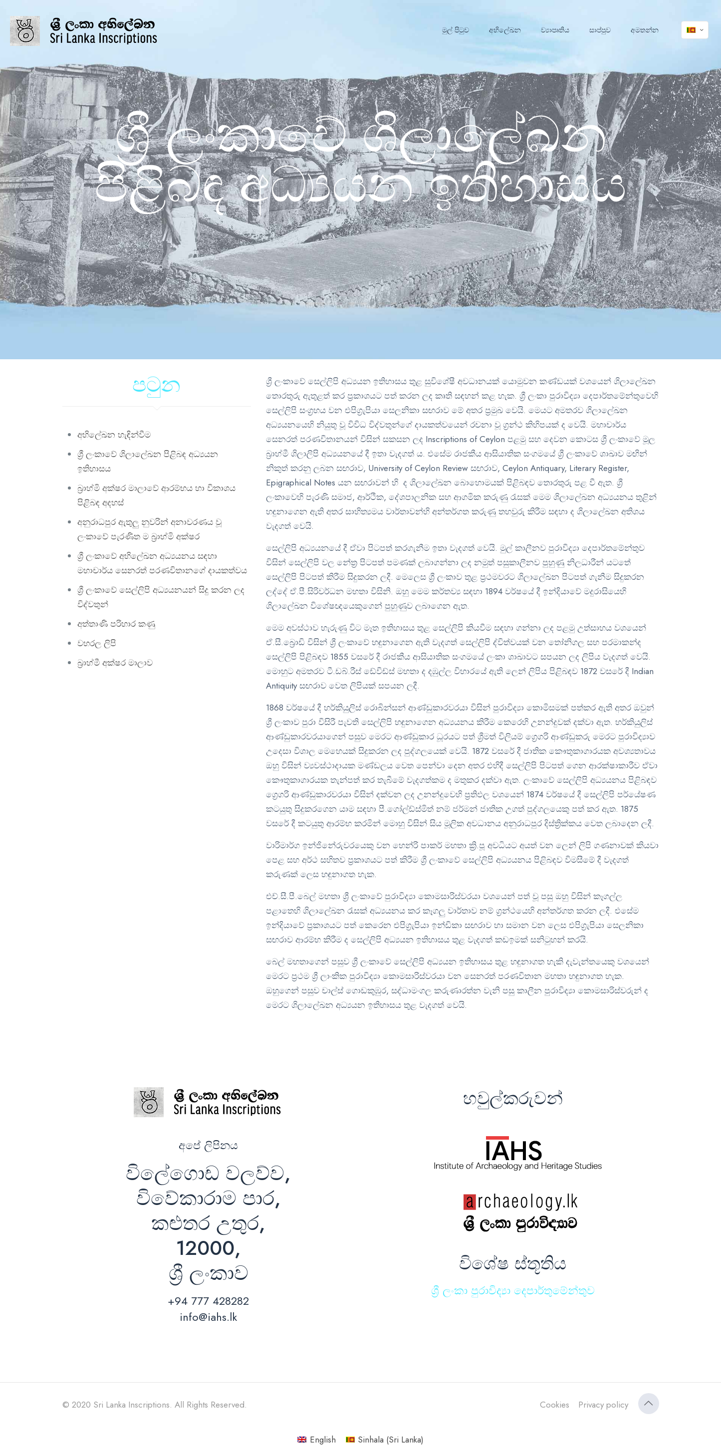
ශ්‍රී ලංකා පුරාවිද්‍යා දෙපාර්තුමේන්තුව (513, 1290)
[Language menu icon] (695, 30)
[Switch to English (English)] (316, 1439)
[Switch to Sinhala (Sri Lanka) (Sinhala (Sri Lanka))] (385, 1439)
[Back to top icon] (648, 1403)
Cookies (554, 1405)
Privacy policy (603, 1405)
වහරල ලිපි (96, 643)
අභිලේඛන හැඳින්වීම (114, 435)
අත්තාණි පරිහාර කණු (116, 624)
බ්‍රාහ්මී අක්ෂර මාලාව (115, 663)
